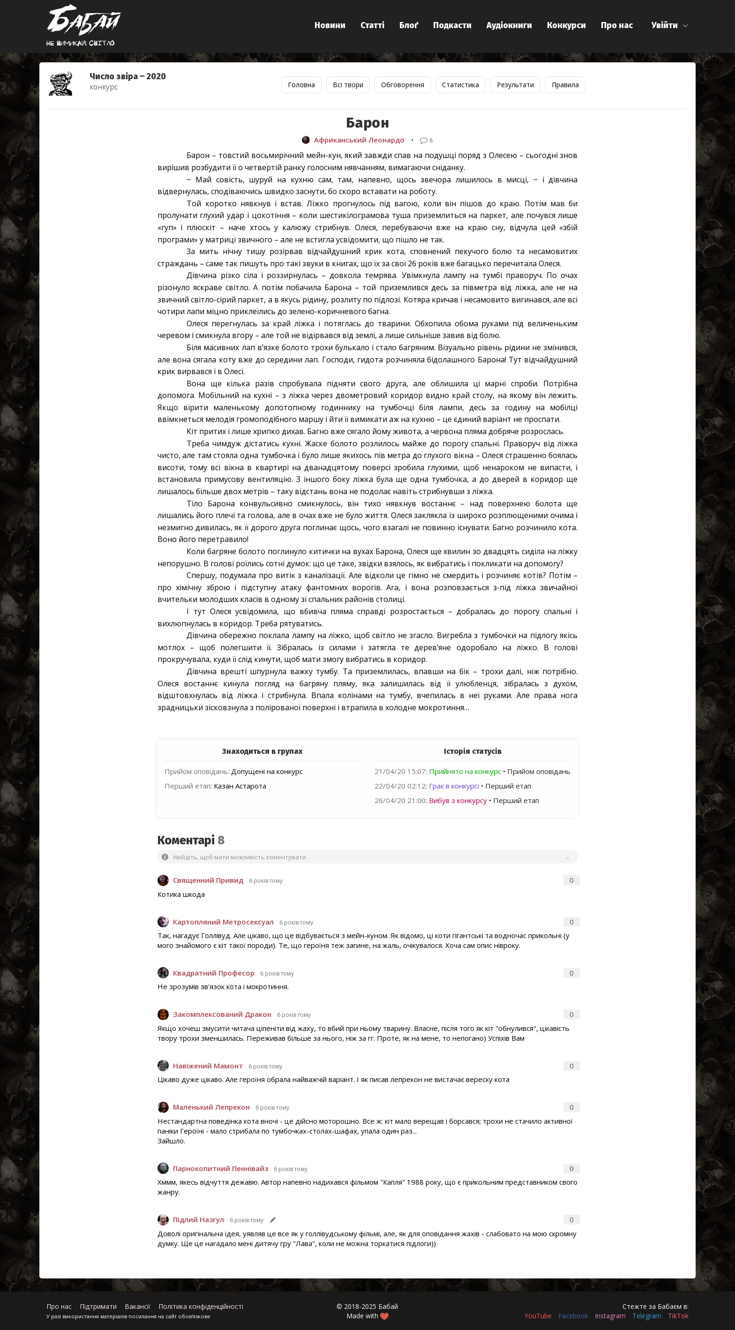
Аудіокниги (509, 25)
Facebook (573, 1315)
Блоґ (408, 25)
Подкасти (452, 25)
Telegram (646, 1315)
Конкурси (566, 25)
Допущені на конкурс (267, 771)
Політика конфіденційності (200, 1306)
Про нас (617, 25)
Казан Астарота (240, 785)
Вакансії (137, 1306)
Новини (330, 25)
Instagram (610, 1315)
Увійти (665, 25)
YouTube (538, 1315)
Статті (372, 25)
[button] (670, 25)
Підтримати (98, 1306)
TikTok (678, 1315)
